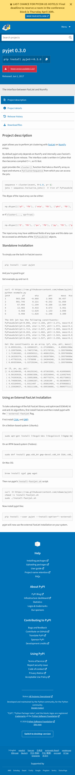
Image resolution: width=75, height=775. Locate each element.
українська (66, 750)
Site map (38, 724)
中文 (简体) (34, 753)
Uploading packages (36, 564)
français (31, 750)
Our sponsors (37, 610)
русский (57, 753)
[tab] (37, 100)
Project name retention (36, 572)
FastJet (51, 144)
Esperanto (36, 755)
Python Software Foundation (44, 716)
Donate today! (37, 707)
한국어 (45, 755)
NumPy (62, 144)
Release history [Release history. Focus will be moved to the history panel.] (13, 116)
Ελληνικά (14, 753)
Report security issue (37, 665)
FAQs (37, 576)
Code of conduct (36, 669)
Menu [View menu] (66, 27)
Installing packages (36, 560)
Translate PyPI (36, 635)
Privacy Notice (36, 673)
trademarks (20, 716)
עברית (66, 753)
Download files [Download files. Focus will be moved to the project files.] (12, 125)
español (22, 750)
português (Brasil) (52, 750)
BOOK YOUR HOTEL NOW (36, 16)
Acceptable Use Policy (36, 677)
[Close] (71, 4)
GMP (26, 419)
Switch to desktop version (37, 734)
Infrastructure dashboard (36, 598)
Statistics (37, 602)
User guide (36, 568)
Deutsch (24, 753)
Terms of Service (36, 661)
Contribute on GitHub (36, 631)
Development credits (36, 643)
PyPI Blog (36, 594)
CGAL (16, 419)
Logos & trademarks (37, 606)
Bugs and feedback (37, 627)
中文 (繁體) (46, 753)
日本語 (39, 750)
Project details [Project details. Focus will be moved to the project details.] (12, 108)
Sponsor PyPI (37, 639)
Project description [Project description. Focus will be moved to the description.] (14, 100)
